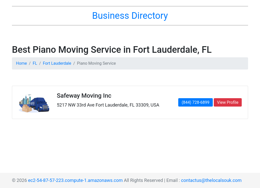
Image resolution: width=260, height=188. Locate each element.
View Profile (227, 102)
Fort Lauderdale (57, 63)
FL (35, 63)
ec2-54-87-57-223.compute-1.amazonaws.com (75, 180)
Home (21, 63)
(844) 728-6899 (195, 102)
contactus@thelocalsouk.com (211, 180)
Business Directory (130, 15)
